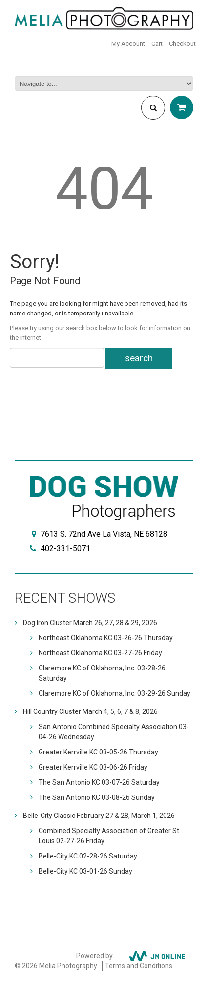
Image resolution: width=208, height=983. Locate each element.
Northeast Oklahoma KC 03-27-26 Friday (100, 653)
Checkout (182, 43)
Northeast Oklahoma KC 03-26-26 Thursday (106, 638)
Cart (157, 43)
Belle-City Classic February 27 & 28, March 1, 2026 (99, 815)
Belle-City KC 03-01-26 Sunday (85, 871)
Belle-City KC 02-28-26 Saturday (88, 856)
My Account (128, 43)
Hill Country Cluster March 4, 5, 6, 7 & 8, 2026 (90, 711)
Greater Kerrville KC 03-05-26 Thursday (98, 752)
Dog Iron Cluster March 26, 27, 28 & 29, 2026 (90, 623)
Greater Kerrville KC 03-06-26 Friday (93, 767)
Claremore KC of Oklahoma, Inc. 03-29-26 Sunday (114, 693)
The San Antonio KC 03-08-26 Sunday (97, 797)
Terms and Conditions (138, 966)
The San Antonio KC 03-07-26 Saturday (99, 782)
